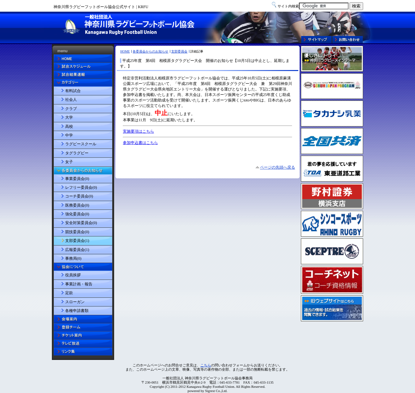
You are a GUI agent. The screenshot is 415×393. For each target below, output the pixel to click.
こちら (205, 365)
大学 (69, 117)
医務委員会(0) (77, 205)
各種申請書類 (77, 310)
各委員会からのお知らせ (150, 51)
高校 (69, 126)
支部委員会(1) (77, 240)
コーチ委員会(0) (79, 196)
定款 (69, 293)
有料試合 (73, 91)
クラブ (71, 108)
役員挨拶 (73, 275)
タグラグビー (77, 153)
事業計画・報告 (78, 284)
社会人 (71, 99)
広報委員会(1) (77, 249)
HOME (125, 51)
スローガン (75, 302)
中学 (69, 135)
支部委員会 (179, 51)
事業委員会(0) (77, 178)
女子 (69, 162)
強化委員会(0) (77, 214)
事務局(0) (73, 258)
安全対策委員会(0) (81, 222)
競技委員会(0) (77, 232)
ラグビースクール (80, 144)
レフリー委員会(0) (81, 187)
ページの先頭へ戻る (277, 167)
